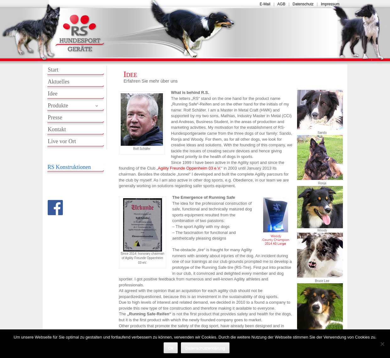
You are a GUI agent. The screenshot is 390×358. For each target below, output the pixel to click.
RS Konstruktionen (69, 167)
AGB (281, 4)
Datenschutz (303, 4)
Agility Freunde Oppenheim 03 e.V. (189, 168)
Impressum (330, 4)
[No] (382, 344)
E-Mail (265, 4)
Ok (170, 348)
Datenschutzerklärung (205, 348)
